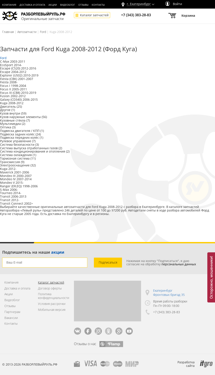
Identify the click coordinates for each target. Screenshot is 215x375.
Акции (52, 4)
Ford (43, 32)
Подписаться (108, 262)
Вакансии (11, 318)
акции (57, 252)
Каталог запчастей (94, 15)
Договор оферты (50, 288)
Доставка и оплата (32, 4)
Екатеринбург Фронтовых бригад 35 (169, 292)
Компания (9, 4)
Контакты (98, 4)
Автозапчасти (26, 32)
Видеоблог (67, 4)
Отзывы (83, 4)
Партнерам (12, 312)
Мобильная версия (51, 310)
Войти (173, 4)
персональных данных (178, 264)
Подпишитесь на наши (33, 252)
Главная (8, 32)
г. (139, 4)
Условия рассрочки (51, 304)
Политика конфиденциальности (52, 296)
